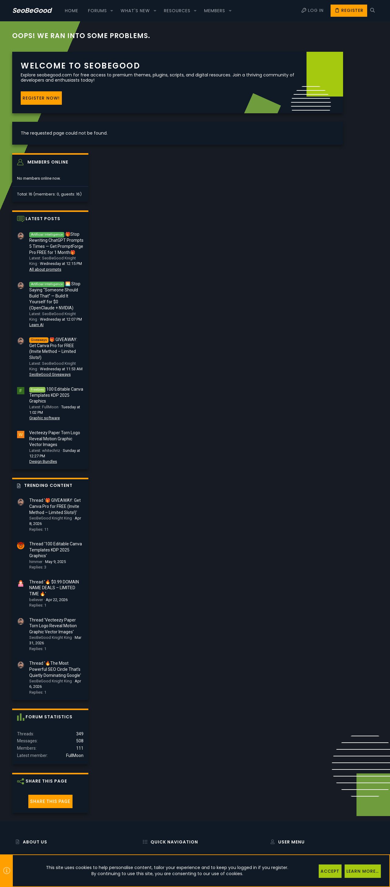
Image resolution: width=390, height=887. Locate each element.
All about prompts (335, 167)
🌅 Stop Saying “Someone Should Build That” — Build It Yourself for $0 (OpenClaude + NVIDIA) (344, 194)
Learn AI (326, 223)
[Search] (372, 10)
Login (272, 789)
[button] (112, 11)
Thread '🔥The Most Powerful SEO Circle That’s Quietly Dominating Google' (344, 567)
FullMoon (364, 654)
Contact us (149, 820)
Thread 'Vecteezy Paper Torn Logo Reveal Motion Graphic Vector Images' (342, 524)
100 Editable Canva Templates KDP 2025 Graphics (346, 293)
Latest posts (332, 117)
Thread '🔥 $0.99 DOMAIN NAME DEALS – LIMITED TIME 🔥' (343, 486)
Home (145, 789)
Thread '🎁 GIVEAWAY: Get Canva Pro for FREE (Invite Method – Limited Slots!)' (344, 404)
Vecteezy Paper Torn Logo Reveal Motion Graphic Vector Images (344, 337)
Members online (337, 60)
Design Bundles (332, 360)
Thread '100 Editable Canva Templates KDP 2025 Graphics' (345, 448)
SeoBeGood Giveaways (339, 272)
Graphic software (334, 316)
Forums (146, 804)
